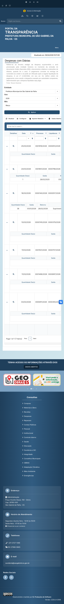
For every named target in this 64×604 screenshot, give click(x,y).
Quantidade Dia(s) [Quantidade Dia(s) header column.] (28, 154)
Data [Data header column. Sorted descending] (23, 133)
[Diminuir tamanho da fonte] (30, 2)
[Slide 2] (32, 388)
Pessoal (27, 429)
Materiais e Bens (30, 408)
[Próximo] (36, 388)
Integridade (28, 454)
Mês (6, 101)
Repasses (27, 420)
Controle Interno (30, 437)
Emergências (29, 475)
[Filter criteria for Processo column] (45, 138)
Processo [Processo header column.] (39, 133)
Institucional (28, 433)
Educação (27, 446)
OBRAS (26, 463)
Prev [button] (25, 338)
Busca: (3, 21)
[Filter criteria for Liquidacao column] (59, 138)
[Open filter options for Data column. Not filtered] (31, 133)
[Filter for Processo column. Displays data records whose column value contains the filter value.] (39, 138)
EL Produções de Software (42, 597)
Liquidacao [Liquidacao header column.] (53, 133)
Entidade (8, 87)
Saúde (26, 442)
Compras (27, 403)
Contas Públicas (30, 425)
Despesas (27, 416)
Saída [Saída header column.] (53, 154)
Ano (6, 94)
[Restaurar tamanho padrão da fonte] (34, 2)
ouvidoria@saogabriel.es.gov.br (17, 563)
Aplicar (32, 112)
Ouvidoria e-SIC (30, 450)
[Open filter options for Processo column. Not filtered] (46, 133)
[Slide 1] (31, 388)
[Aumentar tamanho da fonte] (37, 2)
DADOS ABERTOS (31, 367)
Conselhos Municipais (32, 459)
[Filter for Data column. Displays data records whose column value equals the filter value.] (22, 138)
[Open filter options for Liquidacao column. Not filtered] (59, 133)
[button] (57, 91)
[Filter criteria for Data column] (32, 138)
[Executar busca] (60, 21)
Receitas (27, 412)
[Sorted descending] (33, 133)
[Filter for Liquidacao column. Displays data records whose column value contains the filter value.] (52, 138)
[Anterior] (27, 388)
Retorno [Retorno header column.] (43, 205)
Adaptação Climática (31, 467)
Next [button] (34, 338)
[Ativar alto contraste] (26, 2)
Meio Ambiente (29, 471)
